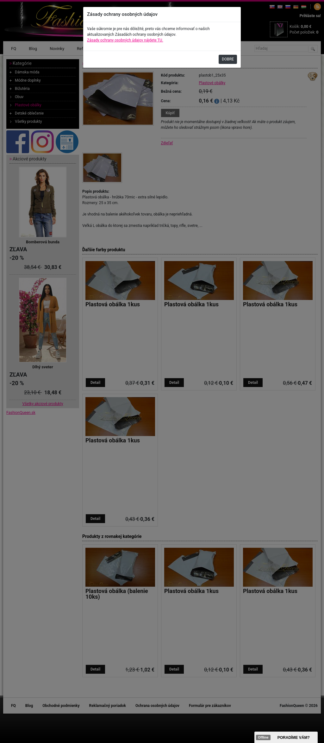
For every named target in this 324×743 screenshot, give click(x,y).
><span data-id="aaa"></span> (286, 737)
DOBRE (228, 59)
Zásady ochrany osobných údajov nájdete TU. (125, 40)
